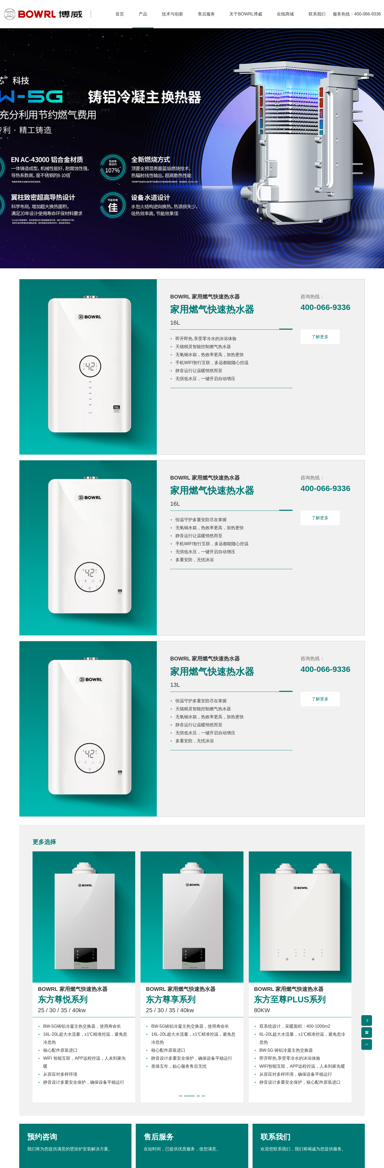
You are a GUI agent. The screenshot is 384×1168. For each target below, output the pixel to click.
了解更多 (320, 338)
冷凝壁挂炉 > (34, 1108)
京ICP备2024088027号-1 (268, 1153)
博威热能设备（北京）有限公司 (122, 1153)
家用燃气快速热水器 (182, 310)
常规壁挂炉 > (34, 1119)
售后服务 (192, 1058)
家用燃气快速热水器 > (43, 1130)
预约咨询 (75, 1058)
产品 (27, 1095)
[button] (180, 979)
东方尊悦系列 (63, 883)
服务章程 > (164, 1119)
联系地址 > (296, 1108)
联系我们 (308, 1058)
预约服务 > (164, 1130)
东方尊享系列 (171, 883)
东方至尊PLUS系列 (291, 883)
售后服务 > (164, 1108)
